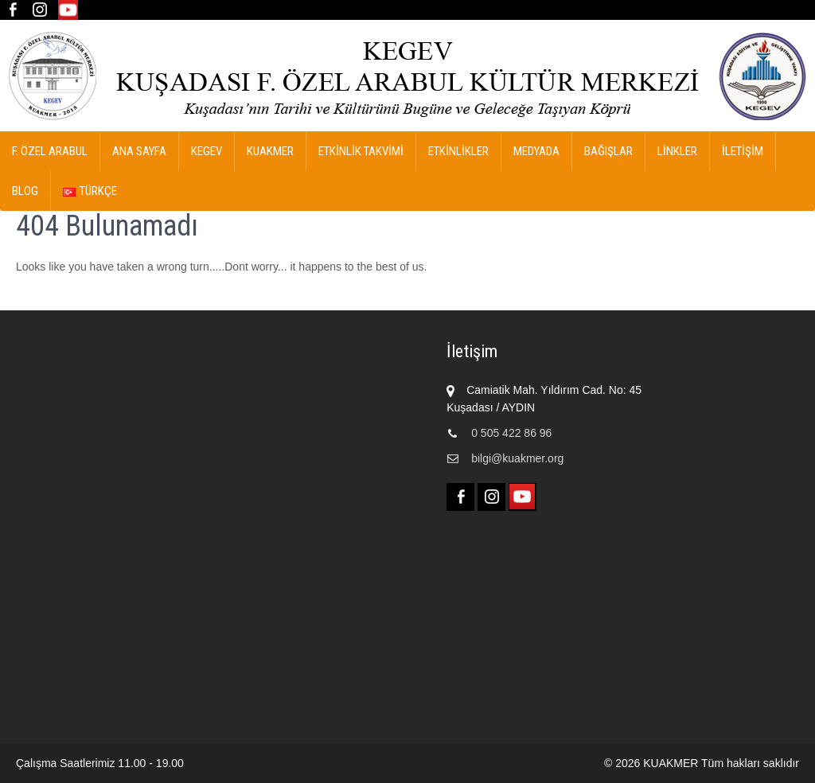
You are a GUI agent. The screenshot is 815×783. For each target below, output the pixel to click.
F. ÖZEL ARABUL (50, 151)
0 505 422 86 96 (511, 433)
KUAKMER (270, 151)
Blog (25, 191)
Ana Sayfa (139, 151)
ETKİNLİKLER (458, 151)
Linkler (677, 151)
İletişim (742, 151)
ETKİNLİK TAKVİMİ (361, 151)
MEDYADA (536, 151)
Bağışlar (608, 151)
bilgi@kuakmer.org (517, 458)
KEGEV (206, 151)
